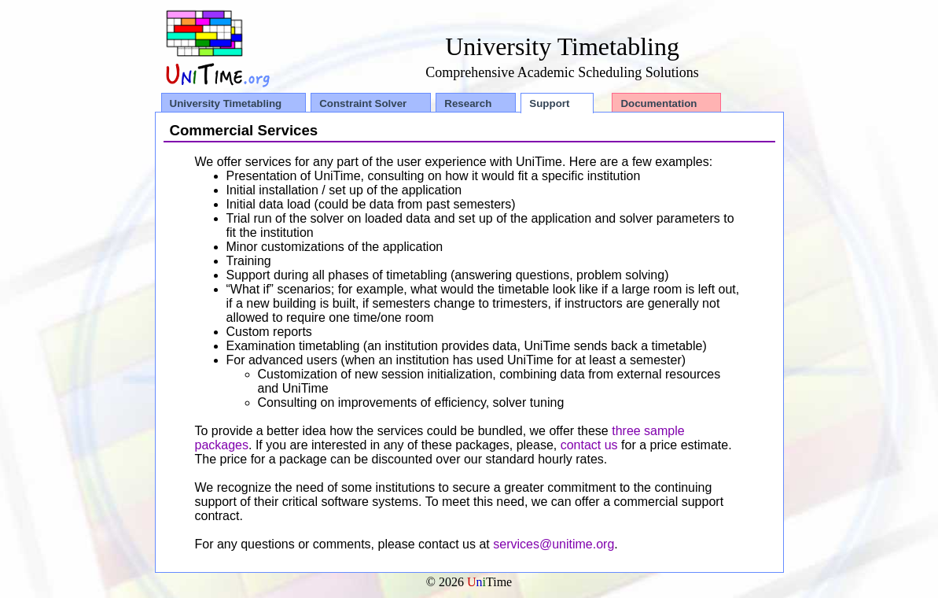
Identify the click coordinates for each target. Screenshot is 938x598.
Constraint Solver (362, 103)
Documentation (658, 103)
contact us (589, 445)
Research (467, 103)
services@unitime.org (553, 544)
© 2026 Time (469, 582)
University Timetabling (226, 103)
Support (549, 103)
